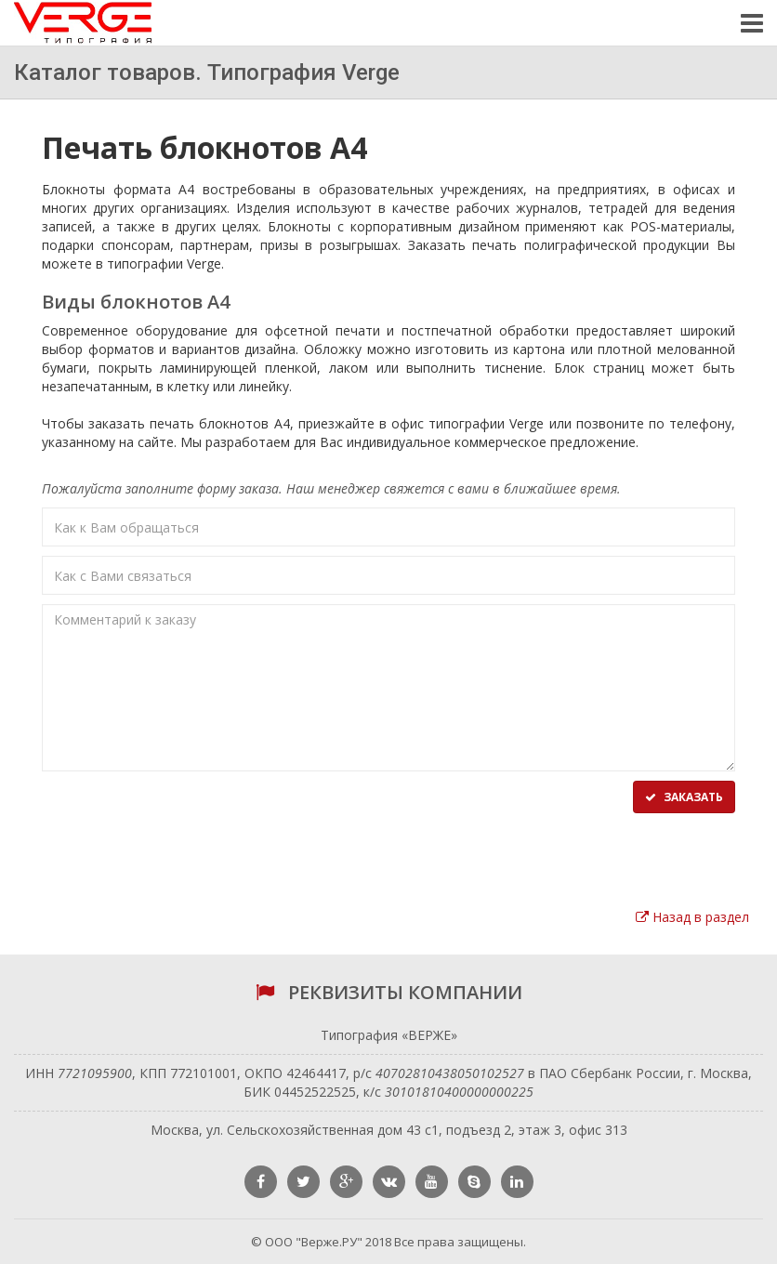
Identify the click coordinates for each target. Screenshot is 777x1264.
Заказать (684, 797)
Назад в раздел (692, 917)
